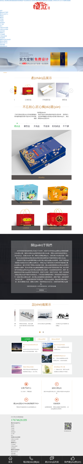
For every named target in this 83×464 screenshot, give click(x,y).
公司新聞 (2, 34)
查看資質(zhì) (3, 46)
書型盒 (2, 17)
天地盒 (2, 19)
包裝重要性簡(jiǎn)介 (59, 356)
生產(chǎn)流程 (4, 27)
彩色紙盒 (2, 22)
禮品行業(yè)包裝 (28, 367)
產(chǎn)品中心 (4, 14)
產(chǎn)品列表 (52, 459)
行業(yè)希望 (3, 36)
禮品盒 (2, 15)
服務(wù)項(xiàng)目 (5, 39)
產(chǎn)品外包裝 (59, 344)
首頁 (1, 10)
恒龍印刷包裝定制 (32, 286)
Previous (12, 91)
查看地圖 (2, 44)
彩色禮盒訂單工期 (59, 367)
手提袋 (2, 20)
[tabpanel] (41, 319)
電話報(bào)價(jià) (31, 459)
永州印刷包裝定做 (42, 286)
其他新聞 (2, 37)
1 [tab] (39, 331)
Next (71, 91)
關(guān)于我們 (4, 12)
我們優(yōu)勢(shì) (72, 459)
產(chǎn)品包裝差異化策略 (30, 345)
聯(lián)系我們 (3, 41)
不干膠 (2, 24)
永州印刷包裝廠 (51, 286)
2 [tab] (43, 331)
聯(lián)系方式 (3, 43)
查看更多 (41, 290)
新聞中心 (2, 32)
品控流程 (2, 31)
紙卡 (1, 26)
